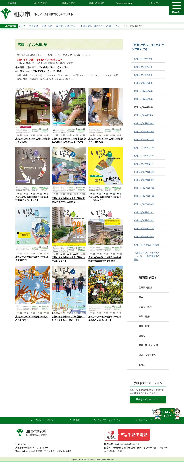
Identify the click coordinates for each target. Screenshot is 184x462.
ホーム (22, 26)
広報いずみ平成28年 (144, 139)
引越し (142, 335)
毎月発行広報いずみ (65, 26)
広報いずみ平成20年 (144, 204)
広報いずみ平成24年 (144, 172)
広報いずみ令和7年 (143, 67)
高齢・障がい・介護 (148, 345)
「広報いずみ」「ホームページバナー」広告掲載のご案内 (147, 256)
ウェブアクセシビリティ (109, 420)
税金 (141, 297)
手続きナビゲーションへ (148, 399)
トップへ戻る (152, 3)
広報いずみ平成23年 (144, 180)
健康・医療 (144, 326)
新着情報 (12, 3)
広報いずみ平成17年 (144, 228)
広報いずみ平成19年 (144, 212)
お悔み (142, 364)
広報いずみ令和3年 (143, 99)
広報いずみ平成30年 (144, 123)
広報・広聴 (47, 26)
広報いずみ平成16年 (144, 236)
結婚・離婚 (144, 316)
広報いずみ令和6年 (143, 75)
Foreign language (124, 3)
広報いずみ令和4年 (143, 91)
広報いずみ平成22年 (144, 188)
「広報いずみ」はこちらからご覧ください (99, 26)
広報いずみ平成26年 (144, 155)
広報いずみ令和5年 (143, 83)
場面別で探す (40, 3)
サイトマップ (145, 420)
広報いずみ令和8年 (143, 58)
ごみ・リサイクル (147, 355)
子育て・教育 (145, 307)
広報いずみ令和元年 (143, 115)
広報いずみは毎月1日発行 (146, 244)
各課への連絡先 (96, 3)
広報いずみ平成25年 (144, 164)
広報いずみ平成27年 (144, 147)
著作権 (76, 420)
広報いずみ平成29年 (144, 131)
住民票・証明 (145, 287)
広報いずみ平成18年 (144, 220)
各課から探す (68, 3)
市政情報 (33, 26)
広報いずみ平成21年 (144, 196)
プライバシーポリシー (44, 420)
